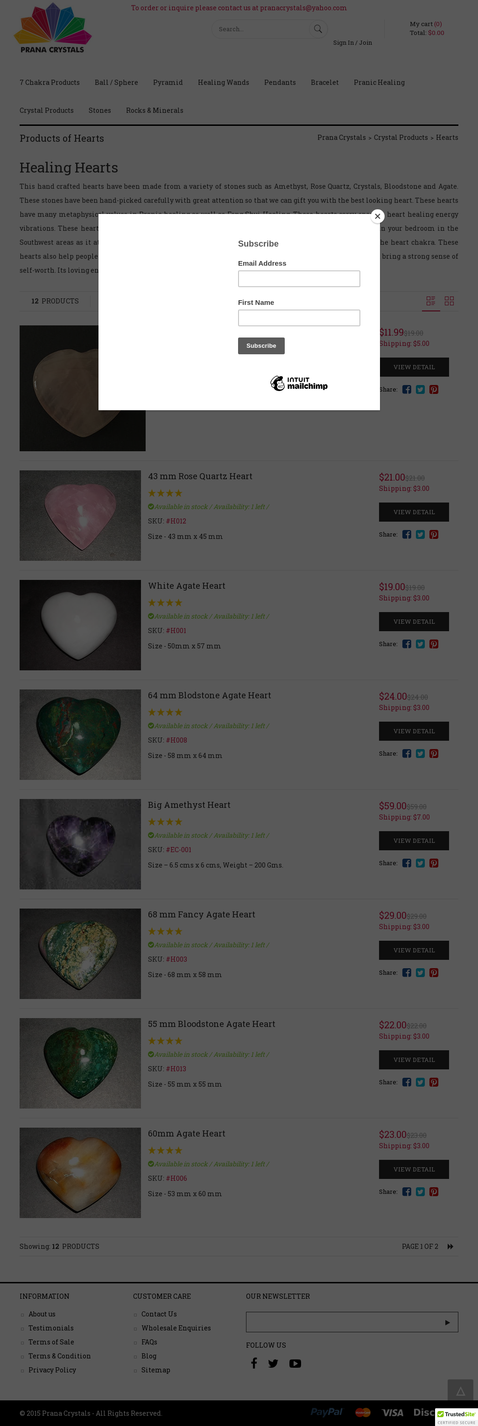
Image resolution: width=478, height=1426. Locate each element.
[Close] (378, 216)
